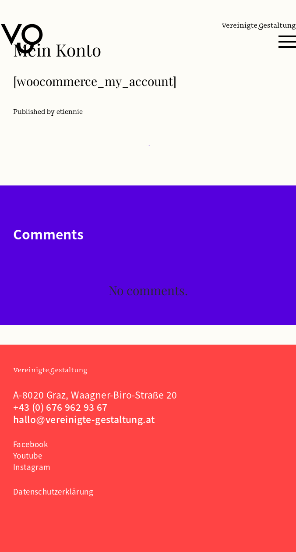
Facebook (30, 443)
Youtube (27, 455)
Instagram (32, 466)
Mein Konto (57, 49)
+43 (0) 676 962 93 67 (60, 406)
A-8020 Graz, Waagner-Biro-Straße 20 (95, 394)
